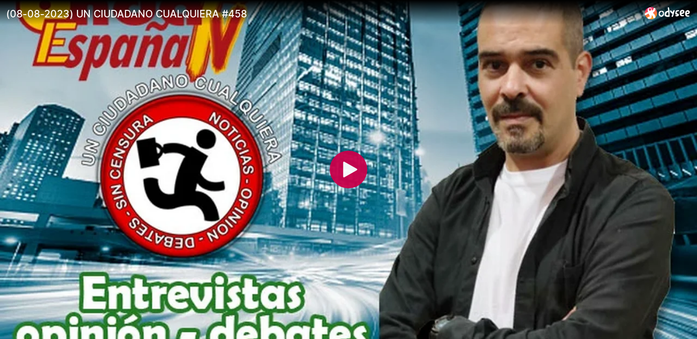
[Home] (667, 13)
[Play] (348, 169)
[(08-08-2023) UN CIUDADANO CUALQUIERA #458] (322, 13)
